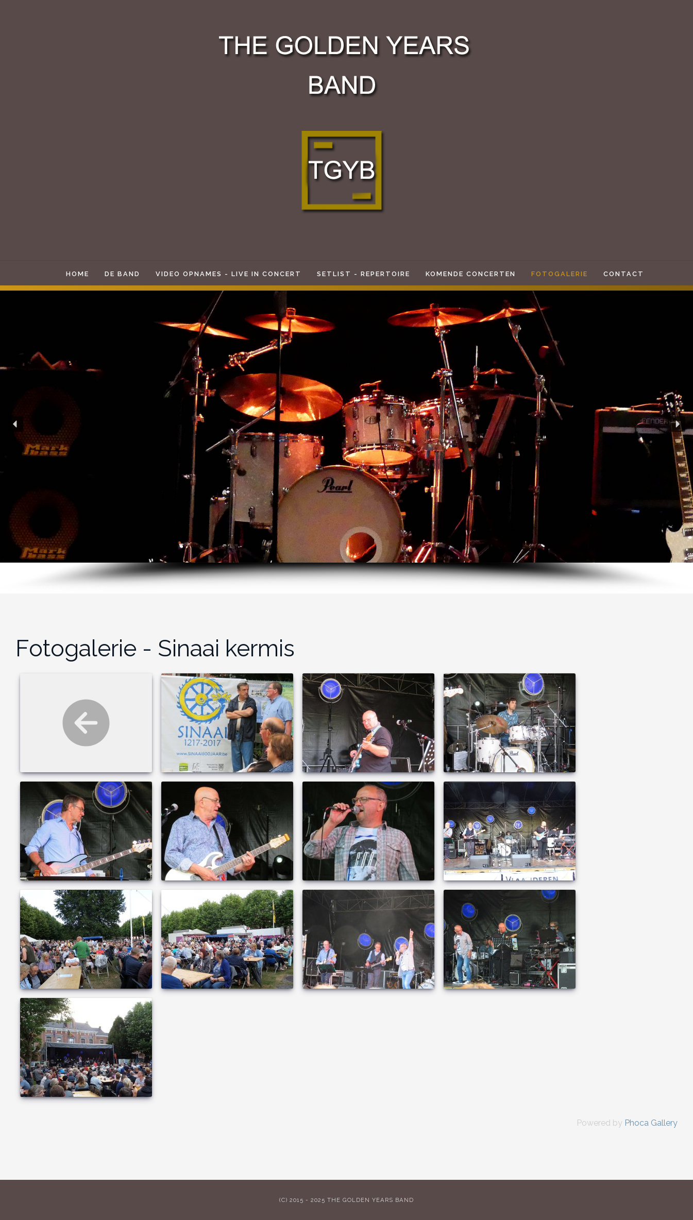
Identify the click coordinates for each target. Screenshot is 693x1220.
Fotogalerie (559, 274)
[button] (15, 424)
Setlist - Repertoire (363, 274)
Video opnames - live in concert (228, 274)
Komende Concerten (471, 274)
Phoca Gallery (651, 1123)
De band (122, 274)
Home (77, 274)
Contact (623, 274)
